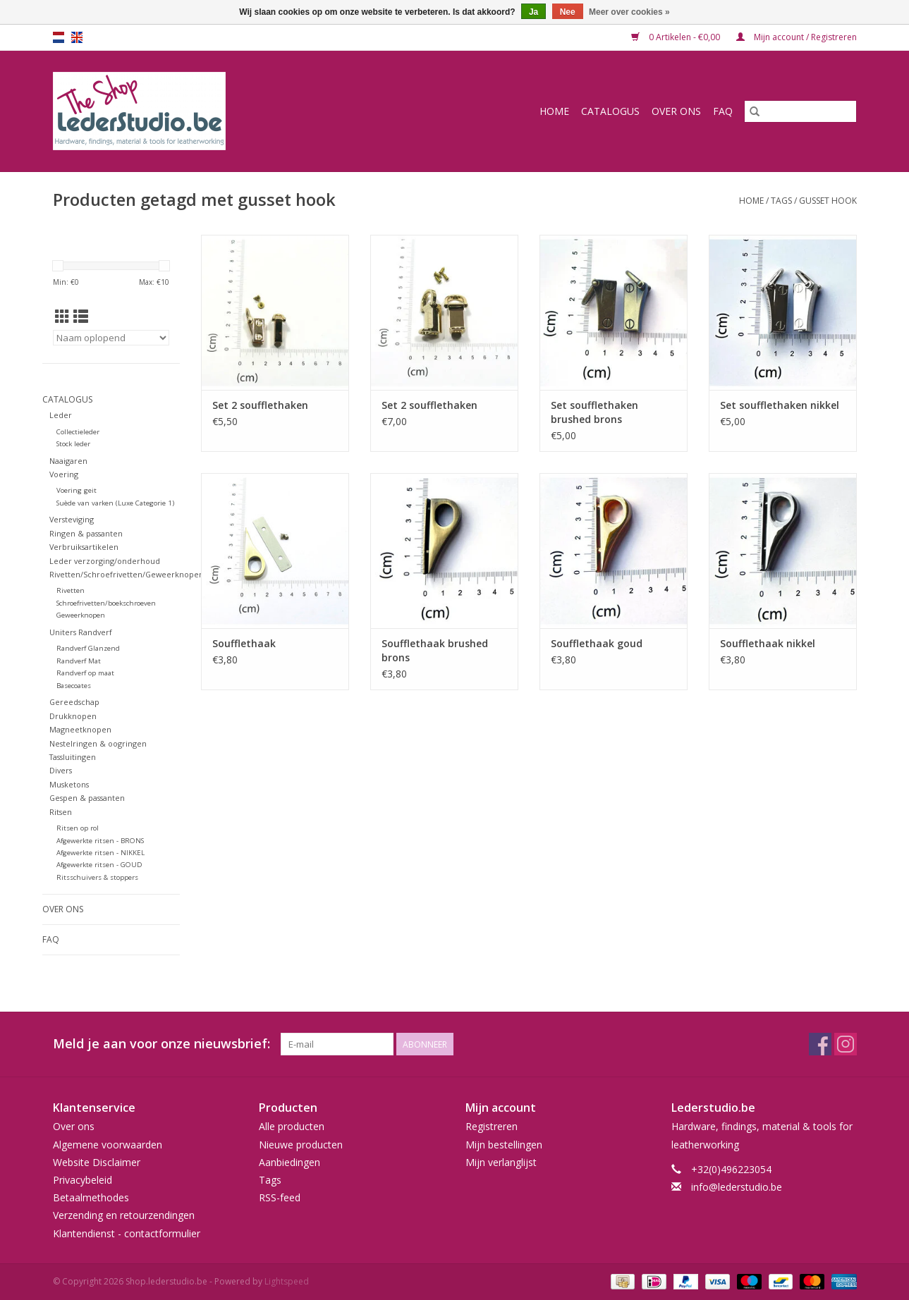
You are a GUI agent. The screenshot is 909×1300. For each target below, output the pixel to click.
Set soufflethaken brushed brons (594, 412)
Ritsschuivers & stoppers (97, 877)
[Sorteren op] (111, 337)
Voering (63, 474)
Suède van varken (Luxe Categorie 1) (115, 503)
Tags (781, 201)
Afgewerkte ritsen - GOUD (99, 864)
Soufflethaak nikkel (767, 643)
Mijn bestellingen (503, 1144)
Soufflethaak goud (596, 643)
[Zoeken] (800, 111)
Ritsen (60, 812)
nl (58, 37)
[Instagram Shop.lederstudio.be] (845, 1044)
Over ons (676, 111)
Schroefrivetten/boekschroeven (106, 603)
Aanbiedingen (289, 1162)
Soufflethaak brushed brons (435, 650)
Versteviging (71, 519)
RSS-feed (279, 1197)
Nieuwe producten (301, 1144)
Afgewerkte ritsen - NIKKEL (100, 852)
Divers (60, 770)
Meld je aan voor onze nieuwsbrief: (161, 1043)
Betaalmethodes (91, 1197)
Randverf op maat (85, 672)
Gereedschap (74, 702)
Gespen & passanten (87, 797)
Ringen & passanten (86, 533)
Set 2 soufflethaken (260, 405)
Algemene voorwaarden (107, 1144)
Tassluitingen (72, 757)
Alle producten (291, 1126)
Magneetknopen (80, 729)
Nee (567, 12)
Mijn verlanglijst (501, 1162)
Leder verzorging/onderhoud (104, 561)
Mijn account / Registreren (796, 37)
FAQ (723, 111)
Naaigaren (68, 460)
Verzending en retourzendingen (124, 1215)
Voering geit (76, 490)
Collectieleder (77, 431)
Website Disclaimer (96, 1162)
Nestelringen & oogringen (98, 743)
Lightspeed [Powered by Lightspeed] (286, 1281)
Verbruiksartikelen (83, 546)
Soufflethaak (244, 643)
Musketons (69, 784)
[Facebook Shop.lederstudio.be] (820, 1044)
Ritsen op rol (77, 828)
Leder (60, 415)
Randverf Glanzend (88, 648)
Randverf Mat (78, 661)
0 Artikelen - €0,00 (676, 37)
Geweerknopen (80, 615)
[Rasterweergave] (62, 316)
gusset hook (828, 201)
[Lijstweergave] (80, 316)
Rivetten (70, 590)
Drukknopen (73, 716)
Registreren (491, 1126)
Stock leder (73, 443)
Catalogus (610, 111)
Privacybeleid (82, 1179)
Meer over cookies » (629, 12)
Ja (533, 12)
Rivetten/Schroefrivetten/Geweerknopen (126, 574)
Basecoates (73, 685)
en (77, 37)
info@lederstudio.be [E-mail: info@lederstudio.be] (736, 1187)
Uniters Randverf (80, 632)
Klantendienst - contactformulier (126, 1233)
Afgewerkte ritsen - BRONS (100, 840)
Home (554, 111)
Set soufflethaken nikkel (779, 405)
